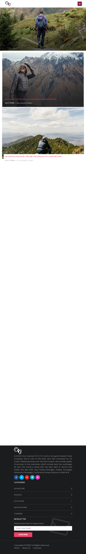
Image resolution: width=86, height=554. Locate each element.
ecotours (43, 501)
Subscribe (23, 534)
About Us (26, 548)
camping (43, 513)
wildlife (43, 495)
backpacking (43, 507)
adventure (43, 488)
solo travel (10, 103)
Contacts (37, 548)
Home (16, 548)
